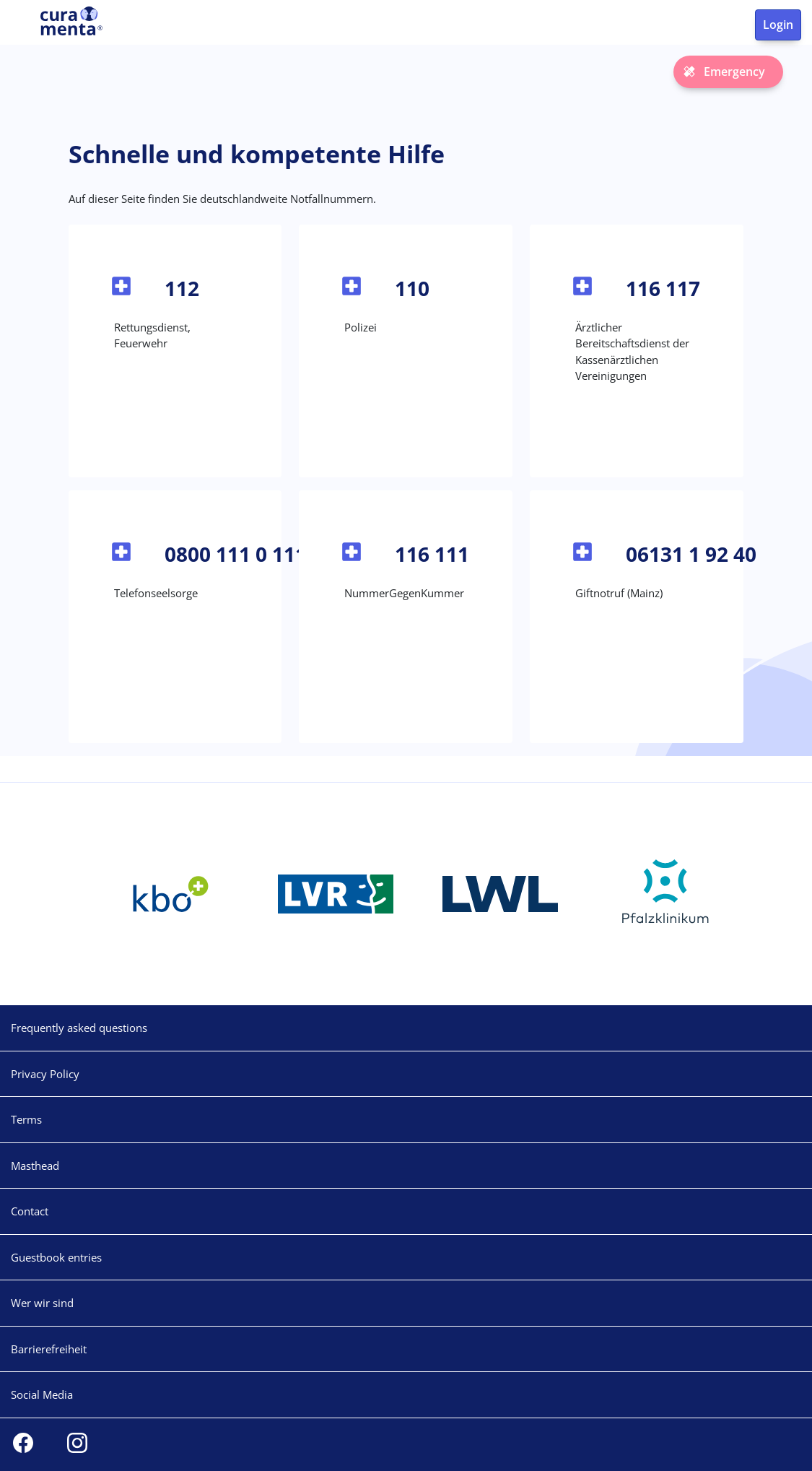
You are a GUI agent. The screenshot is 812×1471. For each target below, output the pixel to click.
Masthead (35, 1165)
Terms (26, 1119)
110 (412, 288)
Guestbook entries (56, 1257)
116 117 (663, 288)
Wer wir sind (42, 1303)
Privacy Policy (45, 1074)
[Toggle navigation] (20, 27)
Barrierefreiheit (49, 1349)
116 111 (432, 554)
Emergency (734, 71)
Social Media (42, 1394)
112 (182, 288)
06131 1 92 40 (691, 554)
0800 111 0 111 (236, 554)
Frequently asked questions (79, 1027)
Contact (29, 1211)
